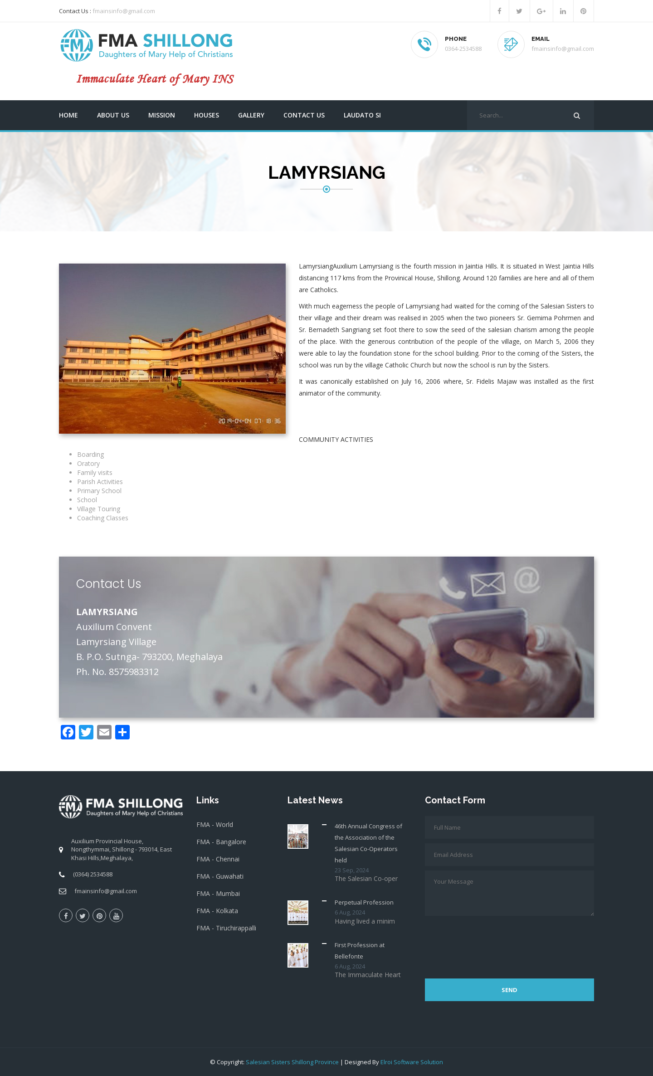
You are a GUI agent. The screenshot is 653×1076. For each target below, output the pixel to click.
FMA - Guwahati (220, 876)
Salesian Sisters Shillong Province (292, 1062)
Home (68, 115)
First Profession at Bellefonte (360, 950)
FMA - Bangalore (221, 841)
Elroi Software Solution (411, 1062)
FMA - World (214, 824)
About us (113, 115)
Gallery (251, 115)
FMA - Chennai (217, 859)
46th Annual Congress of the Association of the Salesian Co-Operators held (368, 843)
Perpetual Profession (364, 902)
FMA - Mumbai (218, 893)
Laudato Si (362, 115)
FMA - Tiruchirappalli (226, 928)
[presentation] (494, 942)
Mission (161, 115)
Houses (206, 115)
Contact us (304, 115)
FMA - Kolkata (217, 910)
